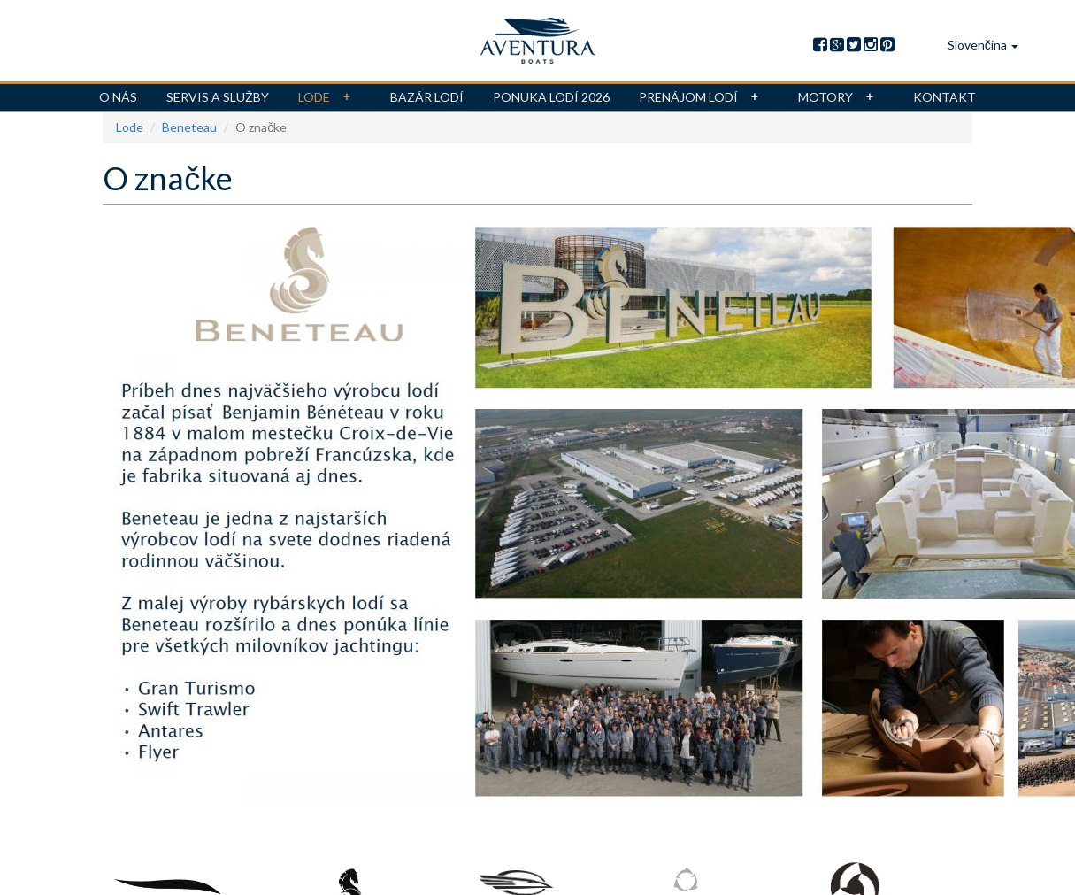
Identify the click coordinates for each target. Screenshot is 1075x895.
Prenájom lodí (704, 97)
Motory (841, 97)
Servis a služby (217, 96)
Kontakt (944, 96)
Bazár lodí (427, 96)
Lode (329, 97)
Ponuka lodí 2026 (551, 96)
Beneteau (189, 127)
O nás (118, 96)
